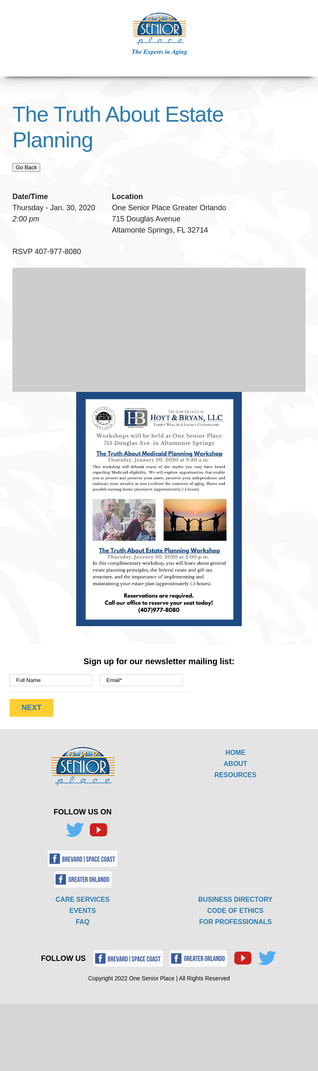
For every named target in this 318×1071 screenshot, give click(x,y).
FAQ (82, 921)
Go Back (26, 167)
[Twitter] (74, 830)
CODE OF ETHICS (235, 910)
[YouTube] (98, 830)
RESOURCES (235, 774)
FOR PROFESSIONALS (235, 921)
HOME (236, 752)
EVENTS (82, 910)
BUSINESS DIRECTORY (235, 899)
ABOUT (235, 763)
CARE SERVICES (82, 899)
